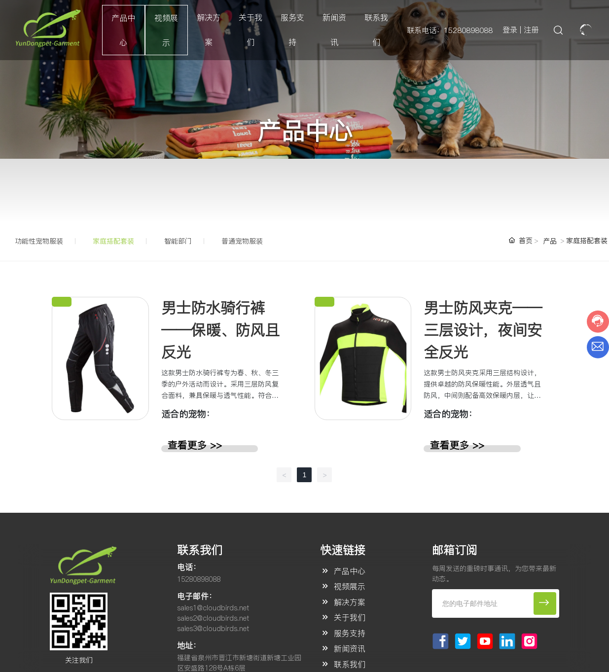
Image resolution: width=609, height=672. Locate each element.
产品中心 (349, 571)
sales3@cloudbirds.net (213, 629)
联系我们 (349, 664)
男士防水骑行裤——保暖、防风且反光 (220, 329)
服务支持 (349, 633)
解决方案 (349, 602)
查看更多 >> (194, 445)
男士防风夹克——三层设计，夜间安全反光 (483, 329)
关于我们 (349, 617)
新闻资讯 (349, 648)
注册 (531, 30)
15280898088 (198, 579)
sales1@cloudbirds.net (213, 608)
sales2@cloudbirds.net (213, 618)
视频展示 (349, 586)
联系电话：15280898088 (450, 30)
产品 (550, 241)
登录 (511, 30)
